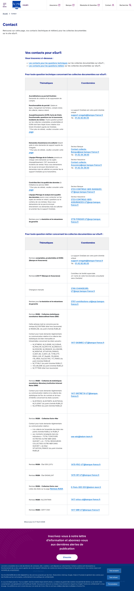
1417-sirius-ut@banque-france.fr (85, 499)
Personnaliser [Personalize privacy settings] (112, 584)
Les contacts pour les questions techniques (48, 63)
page (31, 132)
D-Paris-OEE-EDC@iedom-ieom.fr (86, 487)
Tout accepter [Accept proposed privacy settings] (114, 571)
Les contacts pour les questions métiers (46, 66)
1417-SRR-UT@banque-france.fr (85, 510)
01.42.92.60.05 (82, 118)
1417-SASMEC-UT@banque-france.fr (87, 342)
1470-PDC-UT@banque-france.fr (86, 464)
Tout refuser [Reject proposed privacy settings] (113, 577)
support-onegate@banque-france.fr (87, 115)
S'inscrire (67, 557)
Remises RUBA (56, 489)
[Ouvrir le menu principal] (5, 5)
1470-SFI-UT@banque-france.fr (85, 475)
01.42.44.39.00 (82, 155)
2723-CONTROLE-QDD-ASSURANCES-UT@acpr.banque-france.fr (86, 202)
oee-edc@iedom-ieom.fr (82, 436)
